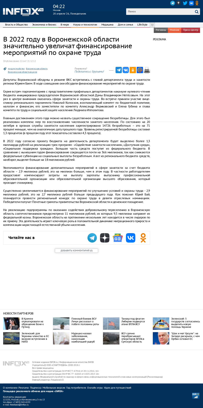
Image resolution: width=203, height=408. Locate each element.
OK (197, 3)
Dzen (179, 3)
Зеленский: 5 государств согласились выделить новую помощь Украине (185, 323)
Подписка (35, 387)
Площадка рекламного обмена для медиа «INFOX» (33, 391)
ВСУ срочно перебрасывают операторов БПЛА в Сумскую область (132, 337)
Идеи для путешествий (117, 387)
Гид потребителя (76, 387)
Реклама (23, 387)
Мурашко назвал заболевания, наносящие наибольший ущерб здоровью (83, 339)
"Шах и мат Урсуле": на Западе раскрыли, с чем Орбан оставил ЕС (185, 336)
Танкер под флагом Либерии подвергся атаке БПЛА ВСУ (133, 321)
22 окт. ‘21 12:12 (28, 61)
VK (191, 3)
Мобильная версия (54, 387)
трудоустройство (16, 68)
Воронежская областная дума (22, 72)
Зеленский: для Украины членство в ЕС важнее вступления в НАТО (35, 337)
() (77, 250)
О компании (10, 387)
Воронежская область (36, 68)
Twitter (185, 3)
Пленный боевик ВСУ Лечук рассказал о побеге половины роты (85, 321)
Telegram (172, 3)
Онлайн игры (95, 387)
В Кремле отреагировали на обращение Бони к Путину (33, 323)
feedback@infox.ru (19, 404)
